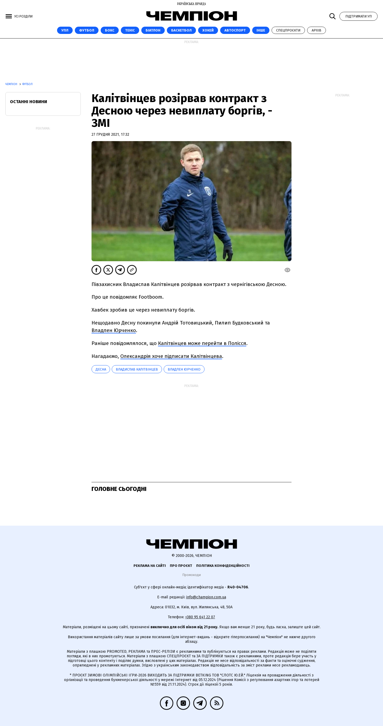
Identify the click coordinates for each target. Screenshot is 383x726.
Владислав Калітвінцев (137, 369)
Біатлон (153, 30)
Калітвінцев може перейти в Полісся (202, 343)
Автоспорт (235, 30)
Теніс (130, 30)
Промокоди (191, 575)
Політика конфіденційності (223, 566)
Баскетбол (181, 30)
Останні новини (28, 101)
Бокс (109, 30)
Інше (260, 30)
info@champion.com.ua (206, 597)
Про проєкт (181, 566)
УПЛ (64, 30)
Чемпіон (11, 84)
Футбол (86, 30)
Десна (101, 369)
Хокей (208, 30)
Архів (316, 30)
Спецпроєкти (288, 30)
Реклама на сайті (149, 566)
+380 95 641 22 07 (200, 617)
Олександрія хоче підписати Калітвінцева (171, 356)
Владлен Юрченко (114, 330)
